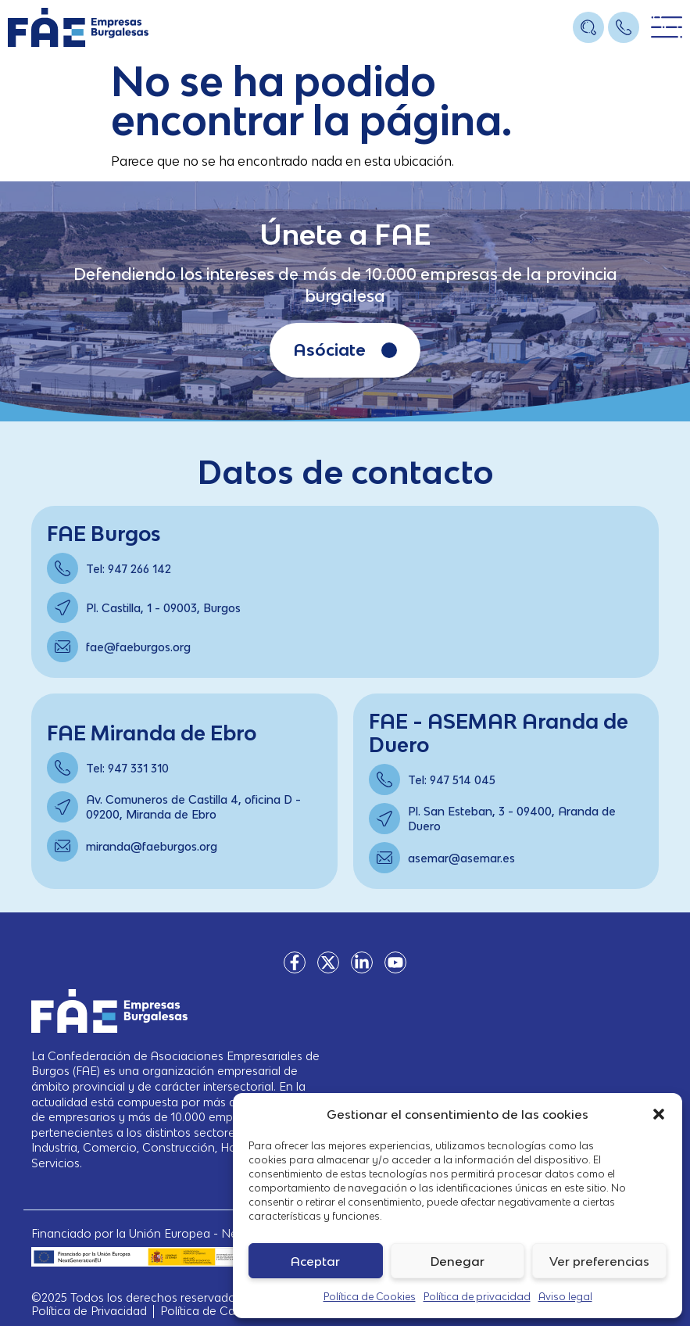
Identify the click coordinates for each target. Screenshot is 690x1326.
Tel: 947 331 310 (127, 768)
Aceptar (315, 1261)
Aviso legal (565, 1297)
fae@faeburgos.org (138, 647)
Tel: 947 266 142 (128, 568)
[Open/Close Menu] (666, 27)
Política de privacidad (477, 1297)
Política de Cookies (370, 1297)
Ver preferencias (599, 1261)
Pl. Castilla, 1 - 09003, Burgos (163, 608)
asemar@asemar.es (461, 858)
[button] (659, 1114)
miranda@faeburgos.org (151, 846)
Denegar (457, 1261)
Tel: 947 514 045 (451, 780)
